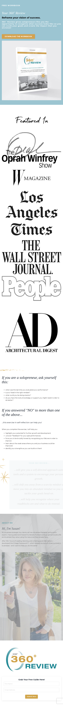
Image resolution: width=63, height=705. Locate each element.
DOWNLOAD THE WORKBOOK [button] (18, 36)
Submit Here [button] (31, 696)
